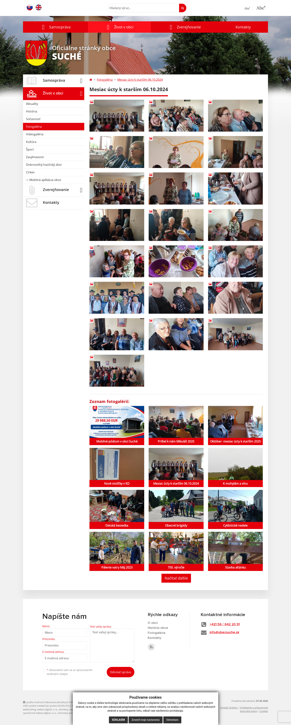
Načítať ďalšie (176, 578)
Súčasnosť (33, 119)
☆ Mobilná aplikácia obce (43, 180)
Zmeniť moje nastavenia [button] (146, 719)
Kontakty (243, 27)
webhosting (29, 709)
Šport (30, 149)
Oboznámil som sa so (69, 672)
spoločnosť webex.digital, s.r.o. (40, 713)
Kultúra (31, 142)
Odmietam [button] (172, 719)
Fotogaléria (34, 127)
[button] (55, 27)
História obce (158, 628)
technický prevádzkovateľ (72, 713)
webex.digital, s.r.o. (47, 709)
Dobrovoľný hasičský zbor (44, 165)
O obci (153, 623)
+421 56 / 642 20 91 (225, 624)
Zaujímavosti (35, 157)
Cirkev (30, 172)
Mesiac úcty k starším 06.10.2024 (140, 80)
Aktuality (32, 104)
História (31, 111)
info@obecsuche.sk (224, 632)
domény (63, 709)
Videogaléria (34, 134)
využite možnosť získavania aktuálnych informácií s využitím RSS (60, 702)
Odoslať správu (120, 672)
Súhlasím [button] (118, 719)
